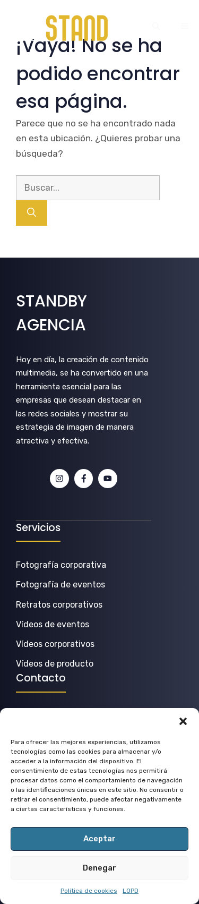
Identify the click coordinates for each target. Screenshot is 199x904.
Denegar (99, 868)
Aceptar (99, 838)
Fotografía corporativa (61, 565)
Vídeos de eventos (52, 624)
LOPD (131, 890)
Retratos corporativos (59, 605)
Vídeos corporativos (55, 644)
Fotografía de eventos (60, 584)
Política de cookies (88, 890)
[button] (183, 721)
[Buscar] (31, 213)
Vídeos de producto (54, 664)
